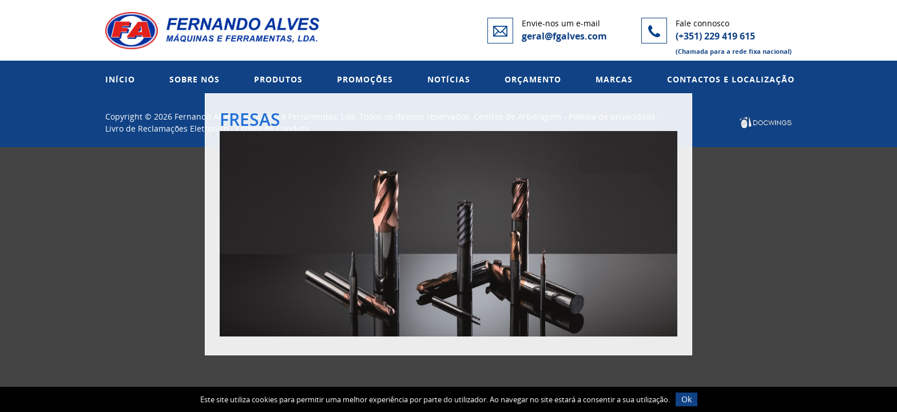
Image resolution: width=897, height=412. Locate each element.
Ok (686, 399)
